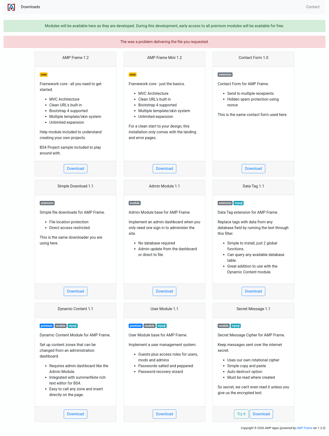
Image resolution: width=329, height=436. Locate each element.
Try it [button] (241, 414)
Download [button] (75, 168)
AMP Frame (304, 428)
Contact (313, 7)
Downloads (30, 7)
